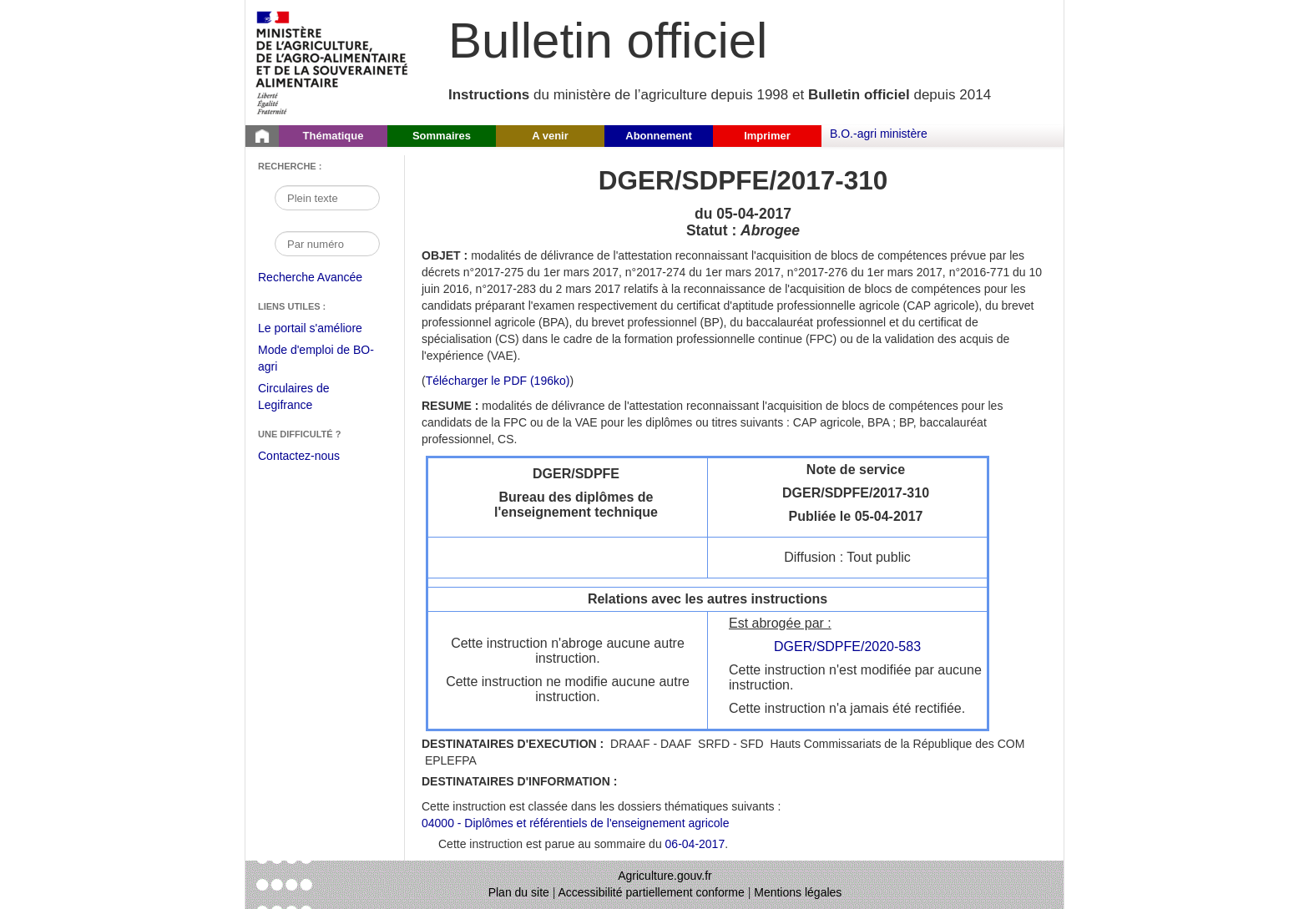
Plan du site (518, 892)
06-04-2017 (695, 844)
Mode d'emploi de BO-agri (316, 360)
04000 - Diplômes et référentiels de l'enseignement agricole (575, 823)
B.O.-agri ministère (878, 133)
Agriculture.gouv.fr (665, 875)
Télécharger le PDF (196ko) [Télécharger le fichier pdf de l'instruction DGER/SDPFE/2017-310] (498, 380)
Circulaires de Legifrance (307, 398)
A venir (550, 135)
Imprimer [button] (767, 135)
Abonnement (658, 135)
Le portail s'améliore (322, 329)
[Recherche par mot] (327, 197)
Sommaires (441, 135)
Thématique (333, 135)
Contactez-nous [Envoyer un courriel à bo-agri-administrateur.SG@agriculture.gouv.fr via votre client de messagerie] (299, 455)
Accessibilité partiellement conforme (651, 892)
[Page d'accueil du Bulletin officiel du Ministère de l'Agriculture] (262, 136)
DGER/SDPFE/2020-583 (847, 646)
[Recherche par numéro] (327, 243)
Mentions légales (798, 892)
